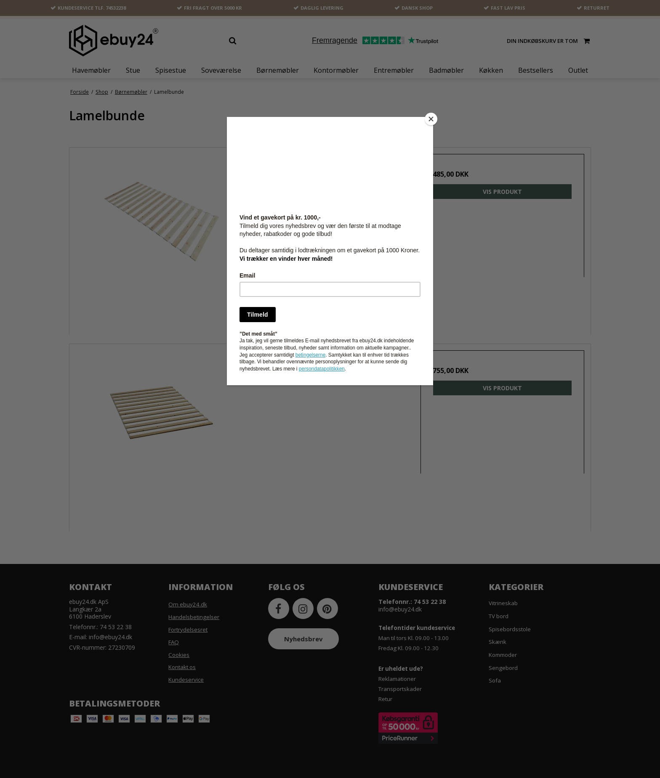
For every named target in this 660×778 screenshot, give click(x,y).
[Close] (431, 119)
